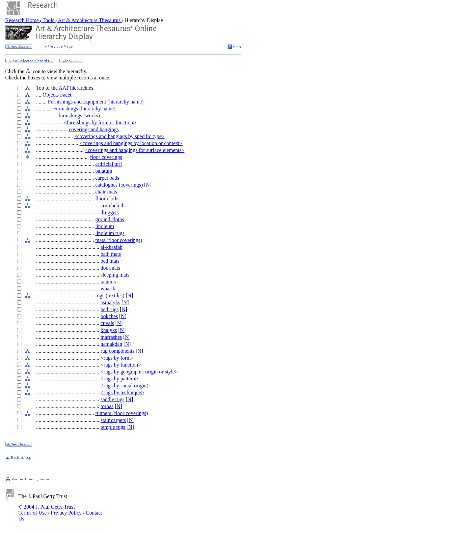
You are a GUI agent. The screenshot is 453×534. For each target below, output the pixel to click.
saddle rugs (112, 399)
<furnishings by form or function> (100, 122)
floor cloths (107, 198)
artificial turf (108, 164)
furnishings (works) (79, 115)
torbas (106, 406)
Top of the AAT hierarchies (64, 88)
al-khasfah (111, 247)
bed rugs (109, 309)
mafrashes (111, 337)
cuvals (107, 323)
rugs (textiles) (109, 295)
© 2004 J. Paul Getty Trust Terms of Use (46, 510)
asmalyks (110, 302)
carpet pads (107, 178)
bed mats (109, 261)
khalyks (108, 330)
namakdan (111, 344)
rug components (117, 351)
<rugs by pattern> (119, 378)
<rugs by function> (120, 365)
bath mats (110, 254)
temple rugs (112, 427)
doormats (110, 268)
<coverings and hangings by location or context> (130, 143)
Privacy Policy (66, 513)
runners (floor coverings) (121, 413)
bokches (109, 316)
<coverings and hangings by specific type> (119, 136)
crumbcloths (113, 205)
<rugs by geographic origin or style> (138, 371)
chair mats (106, 191)
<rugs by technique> (122, 392)
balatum (103, 171)
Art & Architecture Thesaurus (89, 20)
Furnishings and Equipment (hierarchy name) (96, 101)
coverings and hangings (94, 129)
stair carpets (113, 420)
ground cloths (109, 219)
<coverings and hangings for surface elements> (134, 150)
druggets (109, 212)
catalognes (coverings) (119, 185)
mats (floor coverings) (118, 240)
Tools (48, 20)
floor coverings (106, 157)
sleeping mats (114, 275)
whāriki (108, 288)
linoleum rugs (109, 233)
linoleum (104, 226)
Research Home (22, 20)
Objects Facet (56, 95)
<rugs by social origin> (124, 385)
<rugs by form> (117, 358)
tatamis (108, 281)
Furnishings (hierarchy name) (84, 108)
